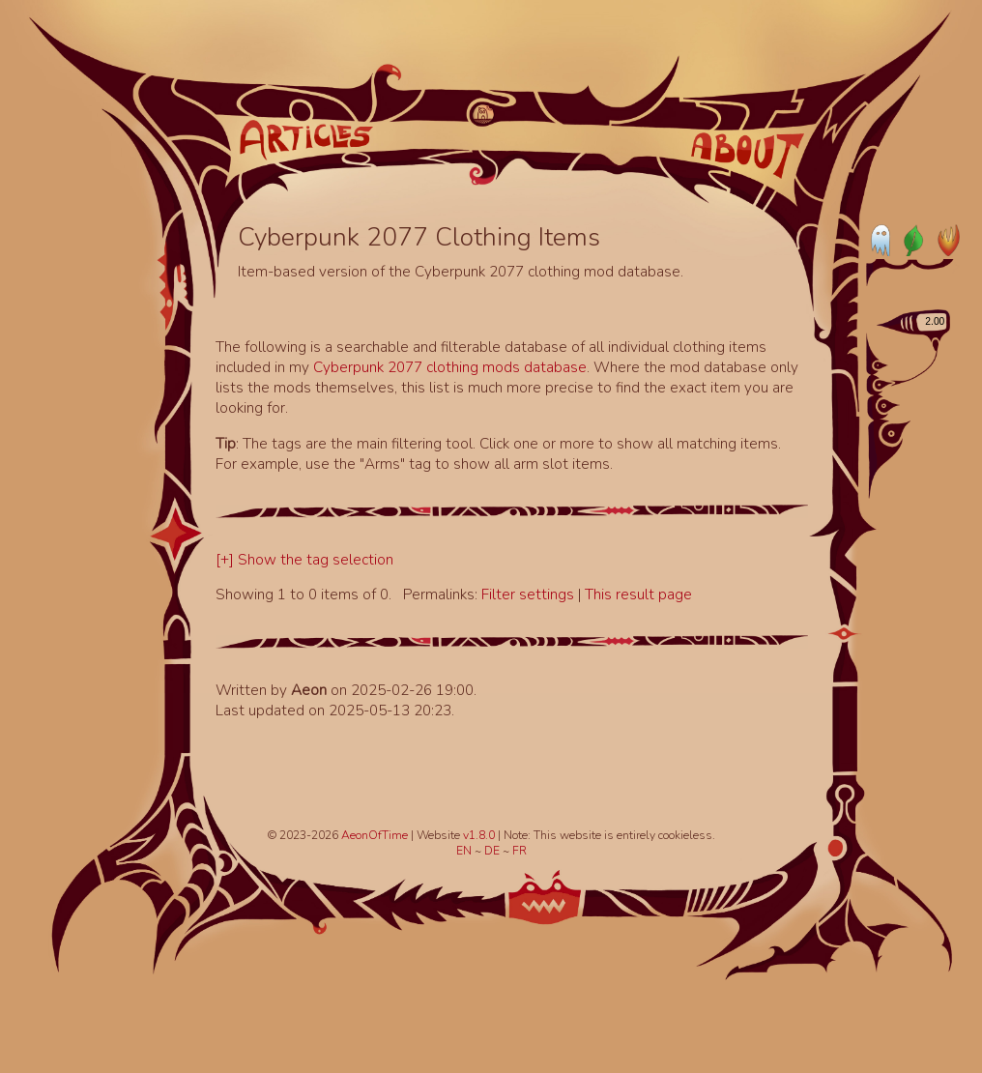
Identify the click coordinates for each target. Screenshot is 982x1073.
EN (465, 850)
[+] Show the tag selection (304, 559)
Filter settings (529, 594)
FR (519, 850)
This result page (638, 594)
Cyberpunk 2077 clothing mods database (450, 367)
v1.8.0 (480, 835)
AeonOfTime (374, 835)
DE (493, 850)
